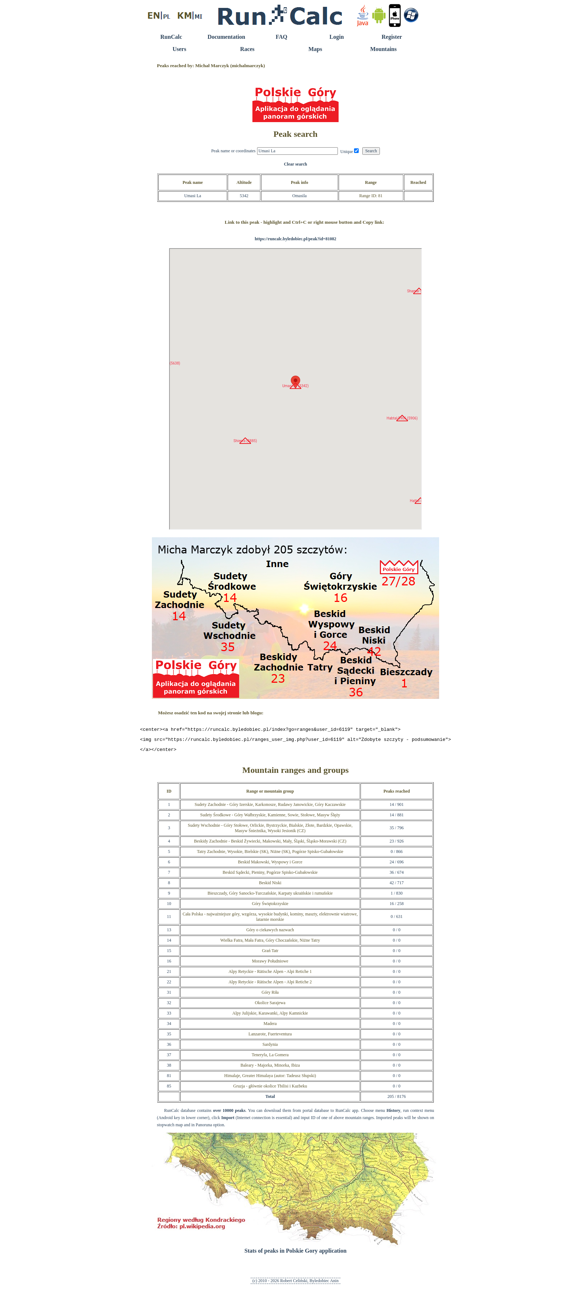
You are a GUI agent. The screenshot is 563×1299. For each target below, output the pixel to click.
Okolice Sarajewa (270, 1005)
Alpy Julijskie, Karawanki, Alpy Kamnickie (270, 1016)
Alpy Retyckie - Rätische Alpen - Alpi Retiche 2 (270, 985)
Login (337, 37)
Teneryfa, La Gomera (270, 1058)
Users (179, 49)
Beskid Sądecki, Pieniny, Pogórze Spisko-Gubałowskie (270, 875)
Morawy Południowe (270, 964)
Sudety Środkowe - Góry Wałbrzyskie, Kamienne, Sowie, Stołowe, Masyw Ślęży (270, 818)
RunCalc (171, 37)
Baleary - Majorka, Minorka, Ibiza (270, 1068)
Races (247, 49)
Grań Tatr (270, 953)
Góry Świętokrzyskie (270, 906)
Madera (270, 1026)
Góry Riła (270, 995)
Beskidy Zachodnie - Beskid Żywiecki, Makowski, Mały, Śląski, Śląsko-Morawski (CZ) (270, 844)
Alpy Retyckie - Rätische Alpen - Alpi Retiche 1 (270, 974)
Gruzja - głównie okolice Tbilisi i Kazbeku (270, 1089)
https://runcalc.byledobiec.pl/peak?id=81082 (295, 238)
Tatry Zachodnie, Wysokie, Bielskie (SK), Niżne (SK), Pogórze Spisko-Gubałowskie (270, 854)
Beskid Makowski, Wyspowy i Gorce (270, 865)
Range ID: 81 (370, 195)
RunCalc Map (295, 389)
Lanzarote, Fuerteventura (270, 1037)
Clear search (295, 164)
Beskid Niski (270, 886)
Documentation (226, 37)
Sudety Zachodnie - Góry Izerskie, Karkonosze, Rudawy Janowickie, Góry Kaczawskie (270, 807)
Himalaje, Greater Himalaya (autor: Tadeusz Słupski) (270, 1078)
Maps (315, 49)
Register (392, 37)
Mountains (383, 49)
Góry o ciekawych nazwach (270, 933)
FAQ (282, 37)
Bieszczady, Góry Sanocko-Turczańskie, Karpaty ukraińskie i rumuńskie (270, 896)
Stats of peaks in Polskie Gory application (295, 1254)
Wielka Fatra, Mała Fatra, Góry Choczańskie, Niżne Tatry (270, 943)
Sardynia (270, 1047)
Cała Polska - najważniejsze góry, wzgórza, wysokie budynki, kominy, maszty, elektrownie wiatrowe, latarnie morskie (270, 920)
